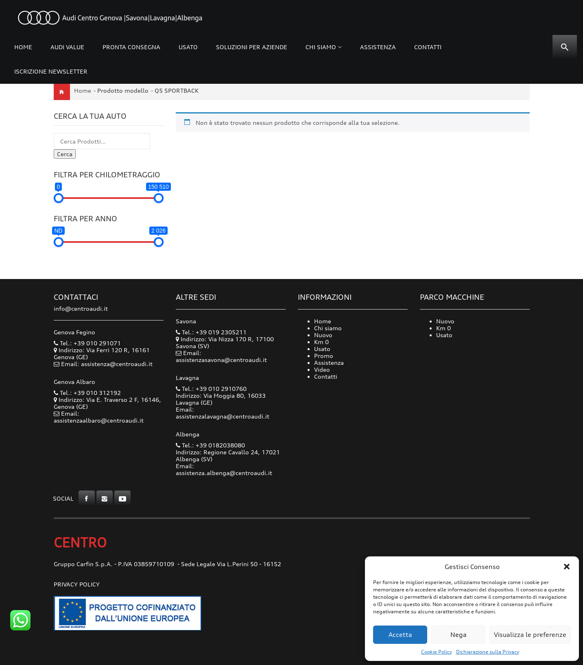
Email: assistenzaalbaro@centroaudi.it (99, 417)
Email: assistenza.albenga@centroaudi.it (224, 469)
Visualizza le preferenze (530, 635)
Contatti (427, 47)
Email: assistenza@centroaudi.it (107, 363)
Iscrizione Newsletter (50, 71)
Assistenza (378, 47)
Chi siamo (321, 47)
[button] (567, 567)
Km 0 (321, 341)
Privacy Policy (77, 584)
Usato (188, 47)
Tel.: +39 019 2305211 (211, 332)
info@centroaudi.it (81, 308)
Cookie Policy (436, 652)
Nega (458, 635)
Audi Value (67, 47)
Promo (323, 355)
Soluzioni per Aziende (251, 47)
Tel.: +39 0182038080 (210, 445)
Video (322, 369)
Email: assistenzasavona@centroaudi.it (221, 356)
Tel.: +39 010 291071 (87, 343)
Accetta (400, 635)
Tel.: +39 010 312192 (87, 392)
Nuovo (323, 334)
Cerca (64, 153)
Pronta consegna (131, 47)
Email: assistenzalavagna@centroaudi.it (222, 413)
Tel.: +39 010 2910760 (211, 388)
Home (23, 47)
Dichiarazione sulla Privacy (487, 652)
